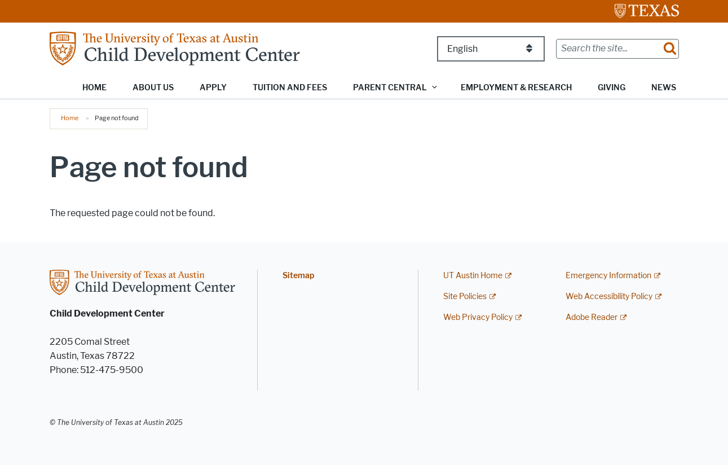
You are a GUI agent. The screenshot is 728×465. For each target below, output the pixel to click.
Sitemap (298, 275)
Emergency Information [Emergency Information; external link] (608, 275)
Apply (213, 88)
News (663, 88)
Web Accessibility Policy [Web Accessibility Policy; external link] (609, 296)
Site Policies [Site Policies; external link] (465, 296)
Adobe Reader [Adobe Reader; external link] (591, 317)
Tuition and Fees (290, 88)
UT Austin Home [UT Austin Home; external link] (472, 275)
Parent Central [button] (390, 88)
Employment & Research (516, 88)
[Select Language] (491, 49)
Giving (611, 88)
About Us (153, 88)
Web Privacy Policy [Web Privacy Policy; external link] (478, 317)
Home (94, 88)
